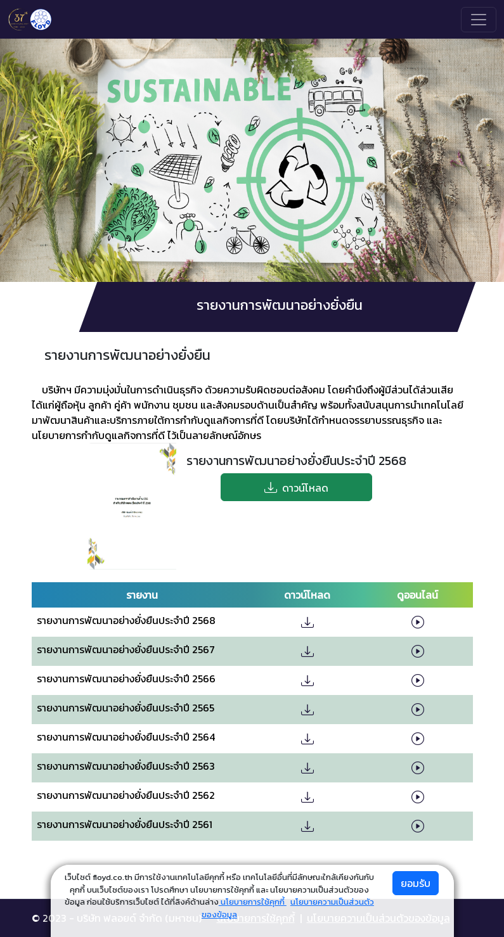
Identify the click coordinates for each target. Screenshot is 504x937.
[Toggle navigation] (478, 19)
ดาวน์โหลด (296, 487)
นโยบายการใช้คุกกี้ (253, 902)
